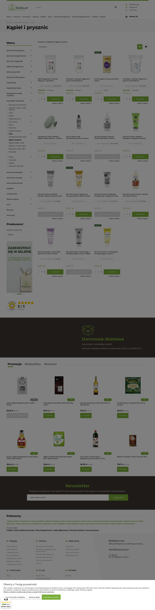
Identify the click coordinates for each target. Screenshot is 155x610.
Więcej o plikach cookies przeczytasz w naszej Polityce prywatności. (28, 592)
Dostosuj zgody (34, 597)
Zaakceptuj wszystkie (51, 597)
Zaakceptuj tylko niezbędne (15, 597)
